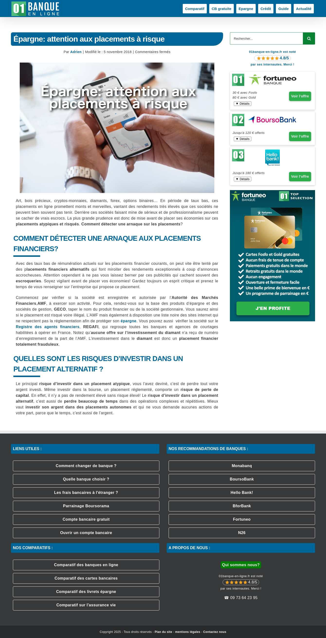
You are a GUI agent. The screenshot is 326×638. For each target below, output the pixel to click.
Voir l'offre (300, 96)
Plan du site (163, 632)
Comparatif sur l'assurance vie (86, 605)
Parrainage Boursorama (86, 506)
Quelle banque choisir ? (86, 479)
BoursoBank (242, 479)
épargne (128, 321)
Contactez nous (214, 632)
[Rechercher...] (266, 38)
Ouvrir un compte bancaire (86, 533)
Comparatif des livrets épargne (86, 592)
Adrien (76, 52)
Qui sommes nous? (241, 565)
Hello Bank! (242, 492)
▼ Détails (242, 103)
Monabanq (242, 466)
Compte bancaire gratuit (86, 519)
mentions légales (187, 632)
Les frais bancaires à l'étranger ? (86, 492)
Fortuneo (242, 519)
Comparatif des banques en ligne (86, 565)
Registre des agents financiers (47, 327)
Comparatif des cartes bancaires (86, 578)
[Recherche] (309, 38)
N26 (242, 533)
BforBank (242, 506)
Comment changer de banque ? (86, 466)
